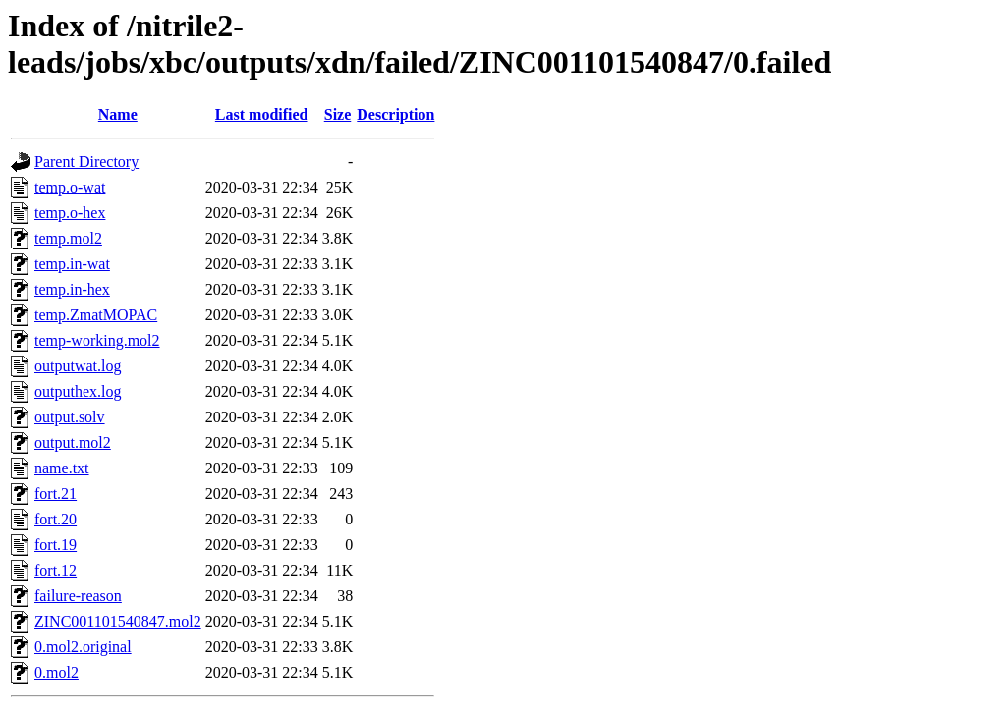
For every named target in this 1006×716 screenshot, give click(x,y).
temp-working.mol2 (97, 340)
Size (338, 114)
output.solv (69, 417)
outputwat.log (77, 366)
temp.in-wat (72, 263)
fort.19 (55, 544)
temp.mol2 (68, 238)
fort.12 (55, 570)
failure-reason (78, 595)
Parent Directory (86, 161)
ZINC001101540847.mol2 (117, 621)
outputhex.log (77, 391)
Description (395, 114)
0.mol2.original (83, 646)
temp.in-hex (72, 289)
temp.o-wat (69, 187)
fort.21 (55, 493)
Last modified (261, 114)
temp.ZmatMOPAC (95, 314)
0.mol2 (56, 672)
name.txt (61, 468)
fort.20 (55, 519)
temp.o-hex (69, 212)
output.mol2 (72, 442)
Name (118, 114)
